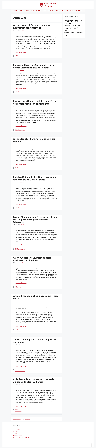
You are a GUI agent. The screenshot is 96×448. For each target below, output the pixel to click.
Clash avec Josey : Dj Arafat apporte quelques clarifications (32, 259)
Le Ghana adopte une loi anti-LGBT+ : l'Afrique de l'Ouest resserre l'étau (73, 21)
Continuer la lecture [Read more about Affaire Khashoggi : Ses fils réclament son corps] (21, 326)
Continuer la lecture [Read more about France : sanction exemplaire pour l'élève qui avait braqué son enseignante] (21, 126)
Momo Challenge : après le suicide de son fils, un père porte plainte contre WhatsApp (35, 220)
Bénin (21, 10)
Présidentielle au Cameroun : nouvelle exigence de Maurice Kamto (33, 380)
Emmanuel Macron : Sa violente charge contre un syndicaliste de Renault (34, 66)
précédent (16, 419)
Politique (27, 10)
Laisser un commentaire (20, 92)
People (62, 10)
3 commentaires (18, 331)
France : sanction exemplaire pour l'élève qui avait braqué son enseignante (35, 102)
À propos (15, 431)
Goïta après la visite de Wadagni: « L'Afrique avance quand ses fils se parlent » (73, 27)
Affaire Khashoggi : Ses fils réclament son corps (35, 297)
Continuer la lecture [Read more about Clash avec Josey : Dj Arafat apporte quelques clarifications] (21, 283)
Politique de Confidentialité (20, 440)
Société (32, 10)
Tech (75, 10)
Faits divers (50, 10)
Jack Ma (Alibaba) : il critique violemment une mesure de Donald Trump (35, 178)
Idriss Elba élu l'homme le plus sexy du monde (34, 140)
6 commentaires (18, 56)
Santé (67, 10)
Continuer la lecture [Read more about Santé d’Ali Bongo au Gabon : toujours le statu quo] (21, 366)
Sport (71, 10)
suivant (27, 419)
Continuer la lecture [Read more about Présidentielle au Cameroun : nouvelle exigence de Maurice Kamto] (21, 406)
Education (17, 129)
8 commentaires (18, 411)
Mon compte (16, 429)
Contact (80, 10)
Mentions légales (17, 435)
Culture (44, 10)
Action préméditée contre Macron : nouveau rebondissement (32, 26)
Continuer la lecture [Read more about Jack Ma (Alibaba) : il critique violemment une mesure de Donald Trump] (21, 204)
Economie (38, 10)
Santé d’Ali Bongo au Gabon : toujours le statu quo (34, 340)
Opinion (57, 10)
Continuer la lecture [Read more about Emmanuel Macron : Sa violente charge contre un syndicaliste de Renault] (21, 88)
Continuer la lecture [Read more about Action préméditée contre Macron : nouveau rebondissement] (21, 52)
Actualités (16, 10)
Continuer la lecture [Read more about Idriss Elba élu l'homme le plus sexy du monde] (21, 164)
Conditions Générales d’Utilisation (21, 438)
